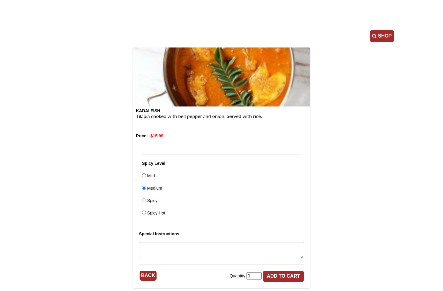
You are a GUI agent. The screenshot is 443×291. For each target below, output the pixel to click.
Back (148, 275)
